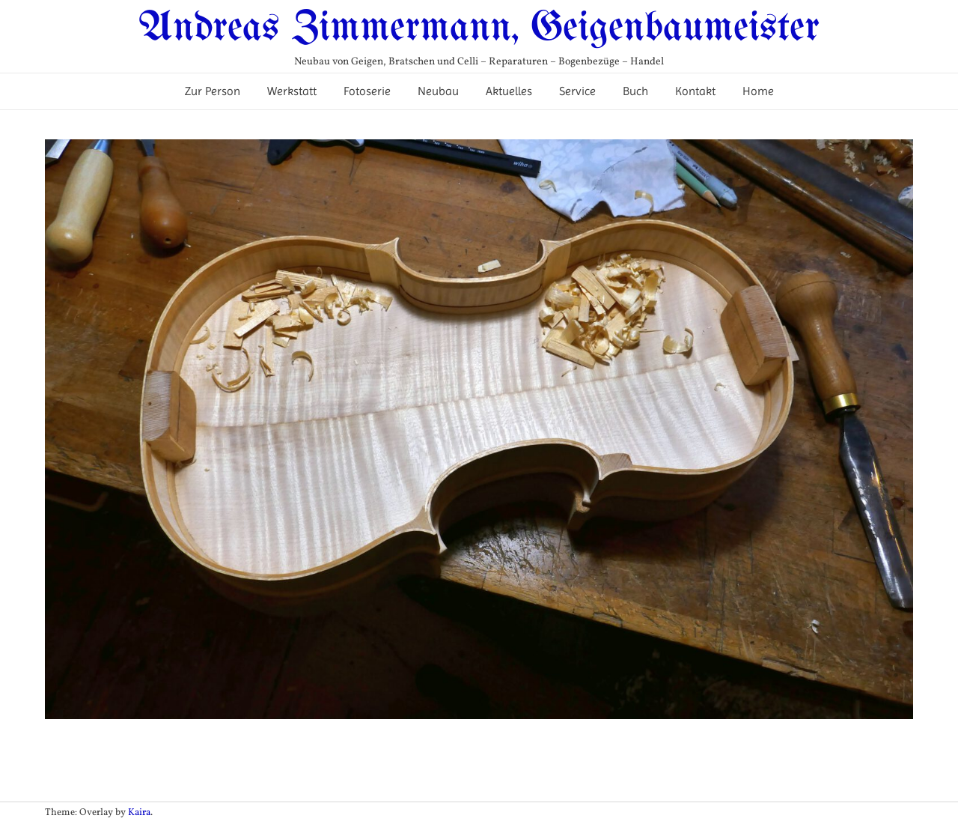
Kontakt (695, 91)
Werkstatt (292, 91)
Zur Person (212, 91)
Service (577, 91)
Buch (635, 91)
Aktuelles (509, 91)
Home (758, 91)
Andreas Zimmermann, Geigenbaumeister (479, 28)
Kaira (139, 813)
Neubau (438, 91)
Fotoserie (367, 91)
